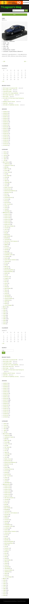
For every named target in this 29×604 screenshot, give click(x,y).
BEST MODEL (7, 236)
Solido (5, 286)
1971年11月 (5, 143)
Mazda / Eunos (7, 187)
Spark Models (7, 288)
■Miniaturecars (24, 54)
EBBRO (6, 244)
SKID (5, 285)
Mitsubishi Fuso (7, 192)
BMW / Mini (6, 168)
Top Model (6, 295)
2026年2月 (5, 111)
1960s (4, 313)
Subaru (6, 205)
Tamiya (6, 291)
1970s (4, 315)
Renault (6, 200)
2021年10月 (5, 126)
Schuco (6, 283)
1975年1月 (5, 135)
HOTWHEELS (7, 253)
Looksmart (6, 261)
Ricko (5, 281)
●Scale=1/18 (7, 214)
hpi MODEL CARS (8, 254)
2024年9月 (5, 115)
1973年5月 (5, 142)
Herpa (5, 251)
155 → (25, 61)
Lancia (5, 184)
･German (5, 155)
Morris (5, 194)
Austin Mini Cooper (7, 91)
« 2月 (3, 81)
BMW (5, 167)
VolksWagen (7, 210)
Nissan (5, 195)
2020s (4, 323)
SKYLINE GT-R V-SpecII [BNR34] (10, 93)
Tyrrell (5, 209)
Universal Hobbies (8, 298)
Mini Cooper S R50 (7, 89)
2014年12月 (5, 133)
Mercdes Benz (7, 189)
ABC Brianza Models (9, 226)
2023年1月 (5, 125)
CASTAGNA (7, 239)
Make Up (6, 266)
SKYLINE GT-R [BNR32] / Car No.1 (11, 104)
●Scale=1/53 (7, 221)
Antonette (6, 227)
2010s (4, 322)
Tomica (6, 293)
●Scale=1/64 (4, 56)
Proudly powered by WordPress (10, 601)
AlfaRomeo (13, 56)
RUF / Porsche (7, 204)
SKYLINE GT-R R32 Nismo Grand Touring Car (13, 98)
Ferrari (5, 170)
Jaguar (5, 180)
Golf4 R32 (5, 103)
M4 (5, 264)
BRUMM (6, 237)
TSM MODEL (7, 296)
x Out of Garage (8, 305)
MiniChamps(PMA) (8, 271)
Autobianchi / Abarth (8, 165)
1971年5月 (5, 145)
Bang (5, 232)
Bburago (6, 234)
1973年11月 (5, 140)
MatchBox (6, 268)
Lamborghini (7, 182)
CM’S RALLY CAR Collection (10, 241)
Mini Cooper (6, 96)
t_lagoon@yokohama (11, 54)
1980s (4, 317)
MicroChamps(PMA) (8, 269)
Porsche (6, 199)
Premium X (6, 276)
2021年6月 (5, 130)
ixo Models (6, 256)
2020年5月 (5, 131)
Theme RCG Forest (21, 601)
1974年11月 (5, 136)
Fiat (5, 173)
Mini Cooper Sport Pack (8, 94)
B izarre (6, 231)
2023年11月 (5, 121)
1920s (4, 308)
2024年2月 (5, 118)
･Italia (19, 54)
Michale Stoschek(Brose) (10, 190)
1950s (4, 312)
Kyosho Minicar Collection (21, 56)
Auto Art (6, 229)
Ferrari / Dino (7, 172)
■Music (4, 306)
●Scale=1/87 (7, 224)
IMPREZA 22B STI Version (9, 101)
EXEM (5, 246)
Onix (5, 274)
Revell (5, 280)
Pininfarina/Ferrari (8, 197)
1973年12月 (5, 138)
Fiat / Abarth (7, 175)
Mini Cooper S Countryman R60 (10, 88)
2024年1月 (5, 120)
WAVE (5, 303)
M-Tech (6, 263)
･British (4, 152)
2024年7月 (5, 116)
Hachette (6, 249)
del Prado (6, 242)
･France (5, 153)
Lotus (5, 185)
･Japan (4, 158)
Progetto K (6, 278)
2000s (4, 320)
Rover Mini (6, 202)
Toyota (5, 207)
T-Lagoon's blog (11, 7)
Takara (5, 290)
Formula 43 (6, 248)
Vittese (5, 301)
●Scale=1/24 (7, 216)
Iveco (5, 178)
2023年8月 (5, 123)
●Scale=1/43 (7, 219)
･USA (4, 160)
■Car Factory (6, 162)
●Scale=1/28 (7, 217)
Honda (5, 177)
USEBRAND (7, 300)
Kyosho (6, 258)
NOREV (6, 273)
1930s (4, 310)
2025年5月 (5, 113)
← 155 (3, 61)
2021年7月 (5, 128)
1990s (9, 56)
